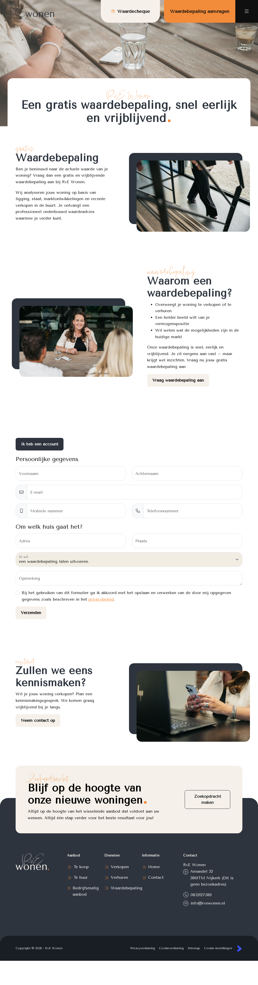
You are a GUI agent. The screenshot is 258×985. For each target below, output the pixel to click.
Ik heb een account (39, 444)
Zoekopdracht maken (207, 799)
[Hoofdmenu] (246, 11)
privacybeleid (101, 599)
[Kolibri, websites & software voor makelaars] (239, 948)
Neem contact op (38, 720)
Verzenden (31, 612)
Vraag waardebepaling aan (178, 380)
